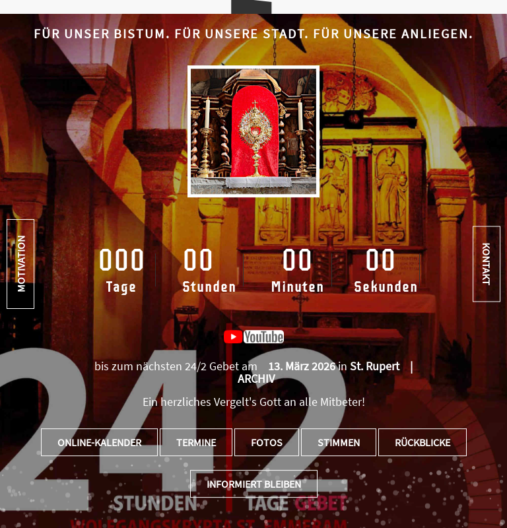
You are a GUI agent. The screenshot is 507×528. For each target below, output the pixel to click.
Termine (196, 442)
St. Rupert (374, 366)
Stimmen (339, 442)
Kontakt (486, 264)
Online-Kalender (99, 442)
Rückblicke (422, 442)
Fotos (267, 442)
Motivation (20, 264)
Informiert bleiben (254, 483)
